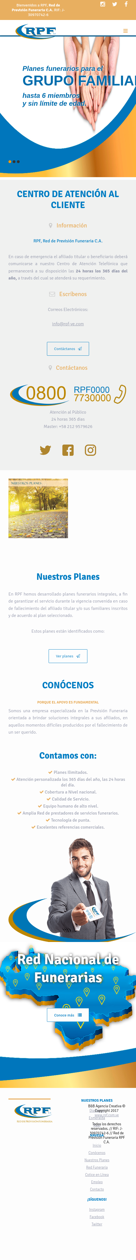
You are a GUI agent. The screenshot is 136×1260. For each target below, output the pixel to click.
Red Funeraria (97, 1167)
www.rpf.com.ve (107, 1115)
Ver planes (68, 656)
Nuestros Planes (97, 1160)
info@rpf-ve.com (68, 324)
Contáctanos (68, 348)
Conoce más (68, 1015)
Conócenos (97, 1153)
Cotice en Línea (97, 1175)
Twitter (97, 1224)
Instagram (97, 1209)
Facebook (97, 1217)
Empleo (97, 1182)
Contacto (97, 1189)
